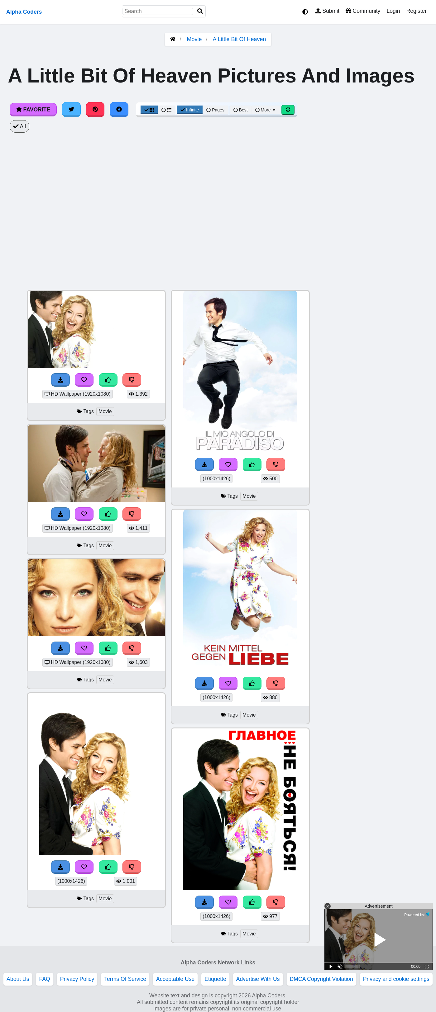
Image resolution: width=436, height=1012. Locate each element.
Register (416, 11)
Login (393, 11)
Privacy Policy (77, 979)
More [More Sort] (265, 109)
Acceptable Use (175, 979)
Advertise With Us (258, 979)
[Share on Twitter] (71, 109)
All (19, 126)
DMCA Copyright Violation (321, 979)
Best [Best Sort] (240, 109)
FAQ (44, 979)
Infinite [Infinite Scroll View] (189, 109)
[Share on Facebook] (119, 109)
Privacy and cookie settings (396, 979)
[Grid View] (149, 110)
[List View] (166, 110)
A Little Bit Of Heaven (239, 39)
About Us (18, 979)
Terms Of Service (125, 979)
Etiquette (215, 979)
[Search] (200, 11)
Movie (194, 39)
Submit (327, 11)
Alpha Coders (24, 12)
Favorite (33, 109)
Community (363, 11)
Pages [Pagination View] (215, 109)
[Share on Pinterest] (95, 109)
